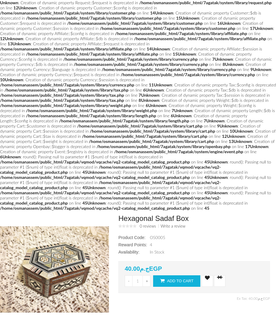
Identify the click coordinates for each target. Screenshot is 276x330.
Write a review (173, 226)
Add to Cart (176, 280)
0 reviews (148, 226)
